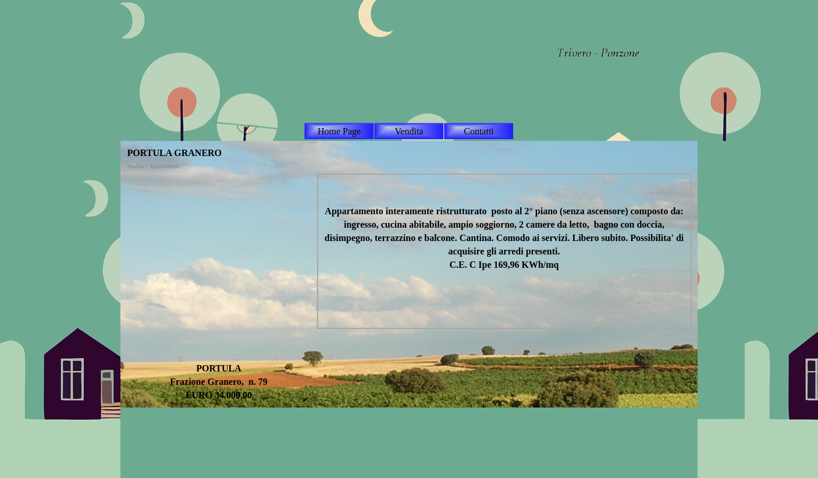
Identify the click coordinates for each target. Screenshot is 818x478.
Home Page (339, 131)
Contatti (479, 131)
